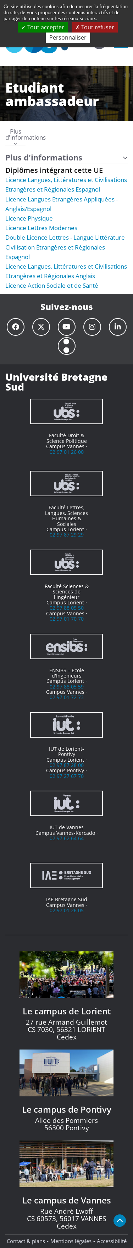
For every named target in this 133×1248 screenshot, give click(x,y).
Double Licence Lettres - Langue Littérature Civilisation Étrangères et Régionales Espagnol (65, 246)
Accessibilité (112, 1240)
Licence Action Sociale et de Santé (51, 285)
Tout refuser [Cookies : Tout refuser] (94, 27)
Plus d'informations (15, 137)
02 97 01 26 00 (67, 452)
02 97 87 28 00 (67, 765)
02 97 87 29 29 (67, 534)
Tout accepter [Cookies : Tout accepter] (42, 27)
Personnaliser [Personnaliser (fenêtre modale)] (68, 37)
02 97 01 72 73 (67, 697)
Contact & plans (26, 1240)
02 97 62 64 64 (67, 838)
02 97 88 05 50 (67, 607)
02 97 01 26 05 (67, 910)
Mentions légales (71, 1240)
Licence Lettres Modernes (41, 228)
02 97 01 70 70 (67, 618)
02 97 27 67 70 (67, 776)
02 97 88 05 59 (67, 686)
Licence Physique (29, 218)
